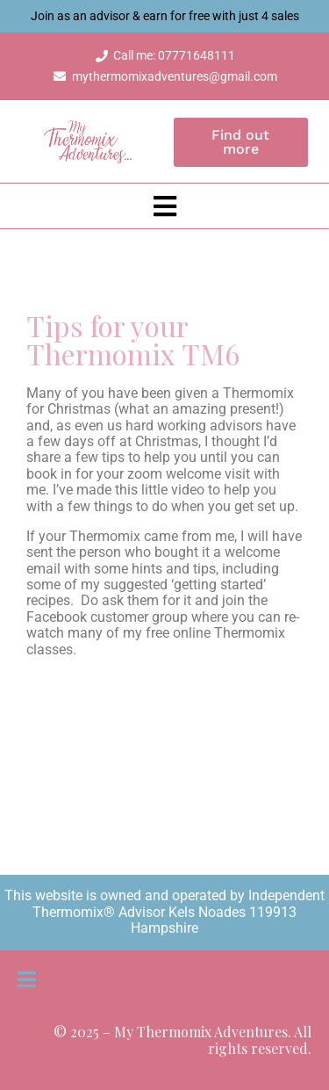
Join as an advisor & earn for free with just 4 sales (165, 16)
